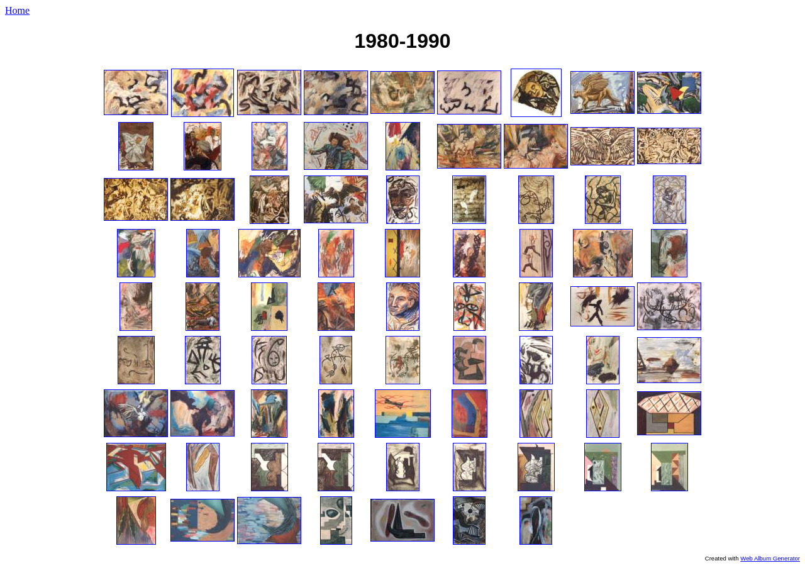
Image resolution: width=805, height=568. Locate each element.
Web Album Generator (770, 558)
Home (17, 10)
